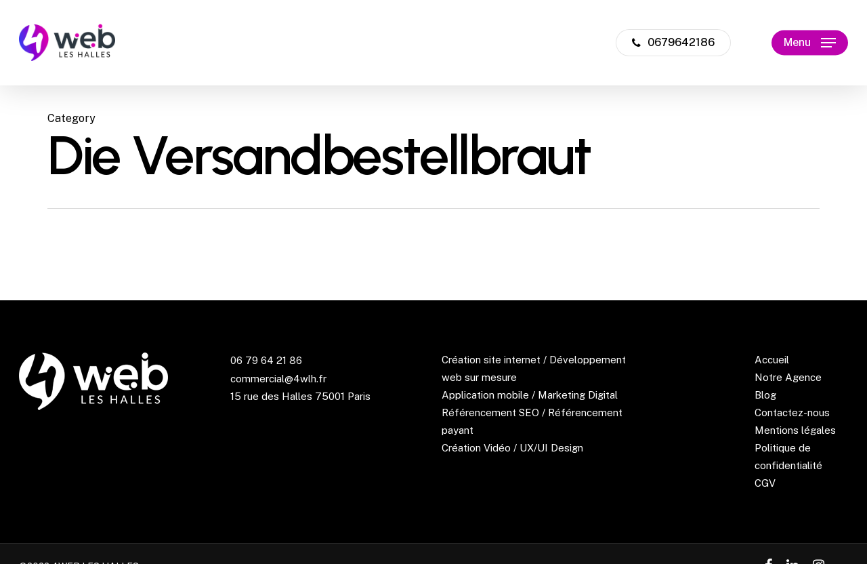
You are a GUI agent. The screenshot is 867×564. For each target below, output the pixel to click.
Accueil (772, 359)
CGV (765, 483)
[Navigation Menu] (809, 43)
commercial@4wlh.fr (278, 378)
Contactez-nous (792, 412)
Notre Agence (788, 377)
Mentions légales (795, 430)
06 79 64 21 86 (266, 360)
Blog (765, 395)
